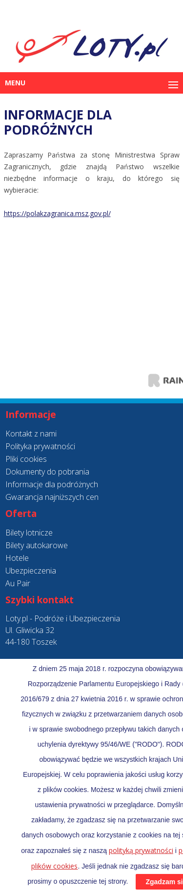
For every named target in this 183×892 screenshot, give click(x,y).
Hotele (17, 558)
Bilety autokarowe (36, 545)
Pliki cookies (26, 459)
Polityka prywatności (40, 446)
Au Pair (17, 583)
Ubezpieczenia (30, 570)
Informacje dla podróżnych (51, 484)
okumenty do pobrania (50, 471)
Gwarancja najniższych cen (52, 497)
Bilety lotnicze (29, 532)
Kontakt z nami (31, 433)
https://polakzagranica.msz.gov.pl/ (57, 213)
